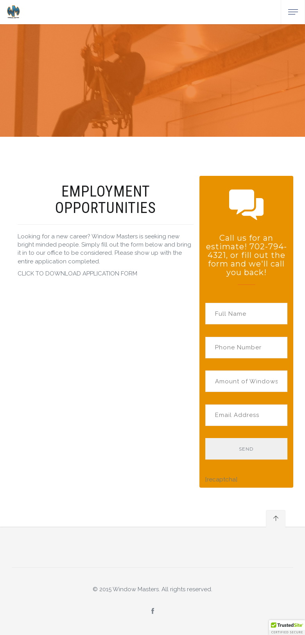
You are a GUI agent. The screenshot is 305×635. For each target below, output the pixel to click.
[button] (287, 627)
